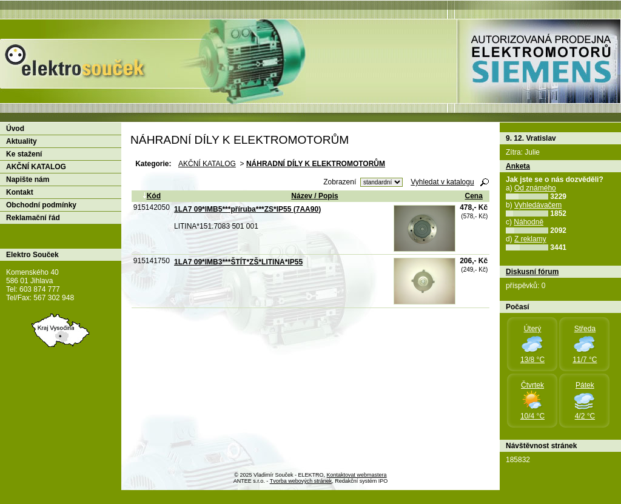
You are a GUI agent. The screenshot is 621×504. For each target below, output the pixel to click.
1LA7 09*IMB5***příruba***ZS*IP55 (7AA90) (247, 209)
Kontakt (19, 192)
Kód (152, 196)
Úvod (15, 128)
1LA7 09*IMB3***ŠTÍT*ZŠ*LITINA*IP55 (238, 262)
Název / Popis (314, 196)
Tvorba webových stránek (301, 481)
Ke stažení (24, 154)
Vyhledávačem (538, 205)
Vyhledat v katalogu (442, 182)
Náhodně (528, 222)
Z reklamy (530, 239)
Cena (474, 196)
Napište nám (27, 179)
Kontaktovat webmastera (357, 475)
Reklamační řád (33, 217)
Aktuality (21, 141)
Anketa (518, 166)
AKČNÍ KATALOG (207, 164)
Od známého (535, 188)
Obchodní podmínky (41, 205)
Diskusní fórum (532, 271)
